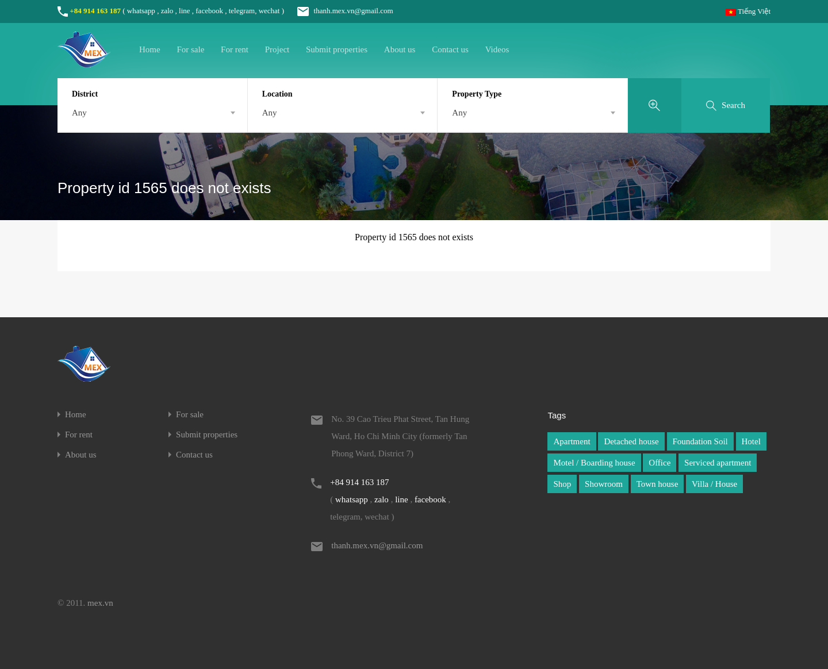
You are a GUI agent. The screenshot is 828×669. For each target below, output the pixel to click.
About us (400, 49)
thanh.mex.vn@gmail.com (339, 10)
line (184, 10)
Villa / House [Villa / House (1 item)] (714, 484)
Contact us (450, 49)
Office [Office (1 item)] (659, 462)
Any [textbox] (79, 112)
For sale (190, 49)
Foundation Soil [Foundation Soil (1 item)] (700, 441)
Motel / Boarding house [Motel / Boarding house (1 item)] (594, 462)
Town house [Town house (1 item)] (657, 484)
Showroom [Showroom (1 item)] (604, 484)
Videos (497, 49)
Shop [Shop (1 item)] (562, 484)
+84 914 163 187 (95, 10)
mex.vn (100, 603)
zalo (167, 10)
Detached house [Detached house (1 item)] (631, 441)
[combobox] (152, 113)
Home (149, 49)
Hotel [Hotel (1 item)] (751, 441)
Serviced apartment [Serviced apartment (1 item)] (717, 462)
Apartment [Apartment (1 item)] (571, 441)
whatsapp (141, 10)
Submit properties (336, 49)
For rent (234, 49)
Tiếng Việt (748, 11)
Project (277, 49)
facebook (209, 10)
